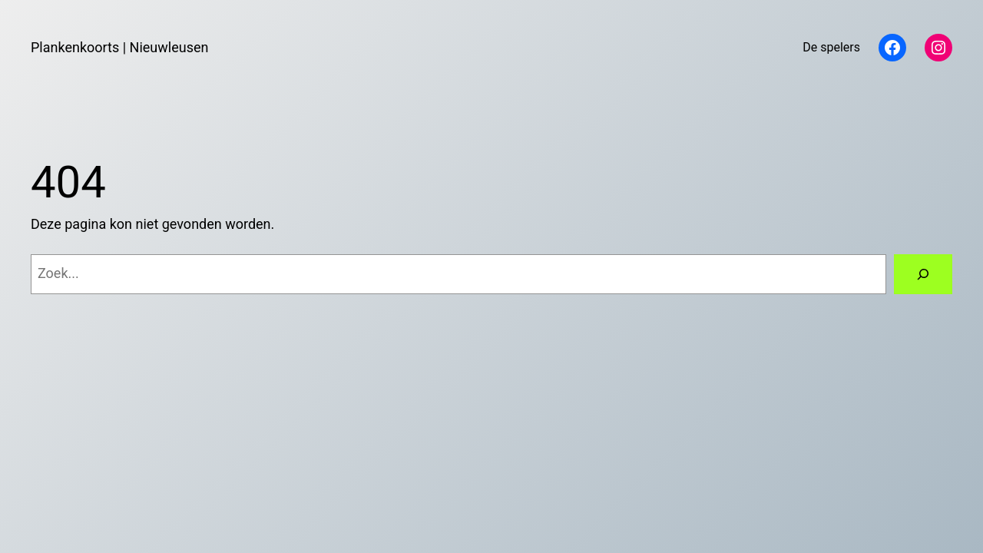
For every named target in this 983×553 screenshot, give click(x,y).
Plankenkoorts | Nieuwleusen (119, 47)
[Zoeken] (923, 274)
